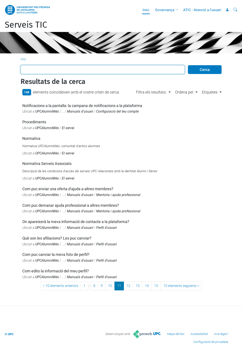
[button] (178, 10)
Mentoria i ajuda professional (118, 195)
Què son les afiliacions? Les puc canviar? (56, 238)
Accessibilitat (199, 334)
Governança (164, 10)
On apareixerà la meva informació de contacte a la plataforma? (75, 221)
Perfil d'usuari (106, 228)
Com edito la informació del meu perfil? (55, 271)
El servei (68, 128)
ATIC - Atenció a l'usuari (202, 10)
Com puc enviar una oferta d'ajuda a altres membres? (67, 189)
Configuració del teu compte (117, 111)
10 (110, 286)
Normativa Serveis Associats (47, 163)
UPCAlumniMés (47, 111)
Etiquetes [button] (210, 92)
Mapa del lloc (175, 334)
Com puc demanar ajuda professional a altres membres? (70, 205)
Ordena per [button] (184, 92)
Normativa (31, 138)
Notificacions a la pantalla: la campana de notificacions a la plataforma (82, 105)
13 (138, 286)
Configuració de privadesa (210, 342)
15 (156, 286)
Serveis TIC (26, 25)
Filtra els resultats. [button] (151, 92)
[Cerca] (235, 10)
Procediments (34, 122)
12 (128, 286)
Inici (146, 10)
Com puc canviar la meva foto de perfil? (56, 254)
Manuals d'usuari (80, 111)
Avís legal (220, 334)
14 (147, 286)
